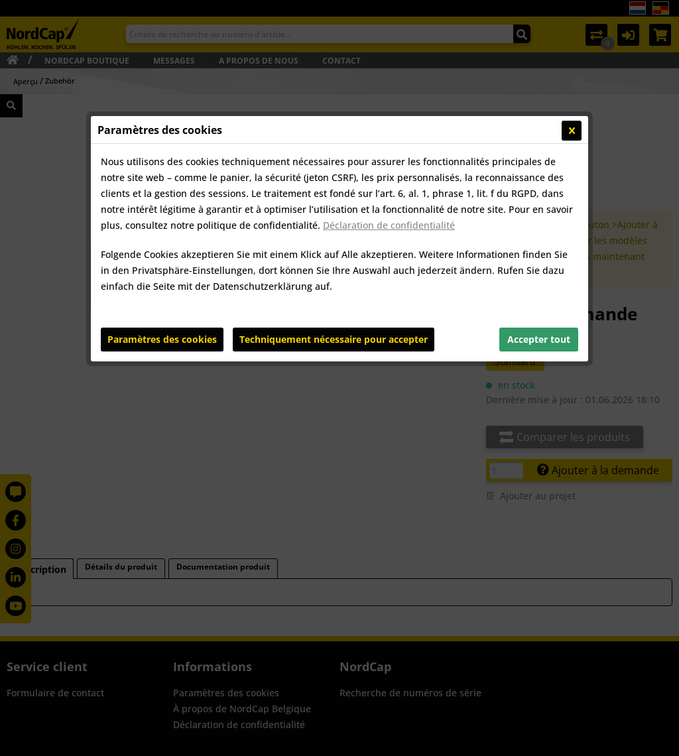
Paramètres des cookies (162, 339)
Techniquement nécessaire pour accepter (333, 339)
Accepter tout (538, 339)
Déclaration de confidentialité (389, 225)
